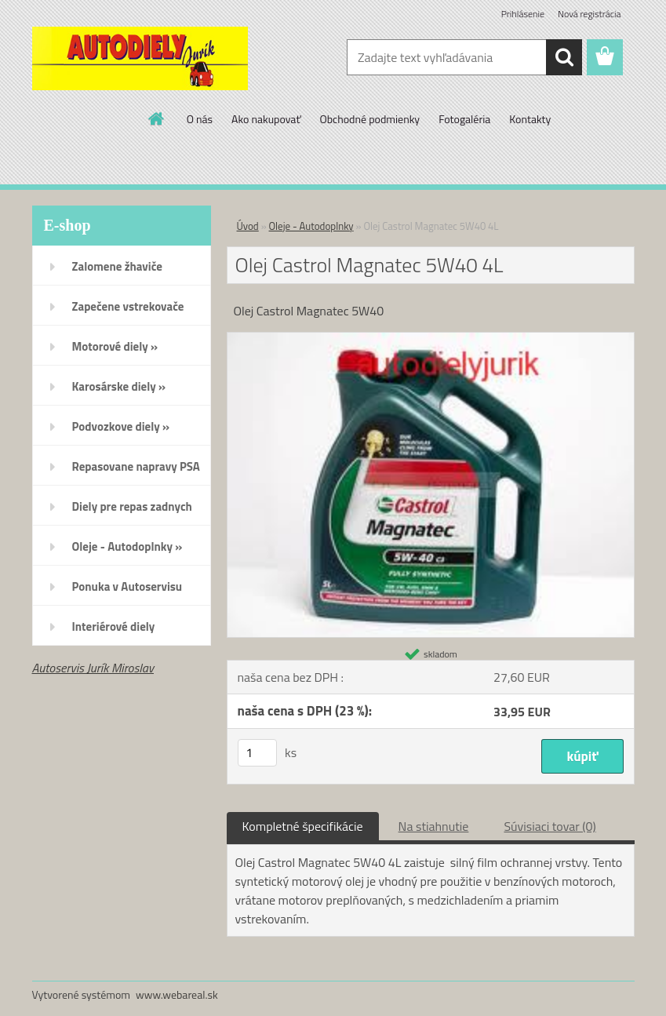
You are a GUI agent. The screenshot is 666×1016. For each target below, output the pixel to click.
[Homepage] (157, 118)
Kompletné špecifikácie (302, 826)
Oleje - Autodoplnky (311, 226)
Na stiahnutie (434, 826)
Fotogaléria (464, 119)
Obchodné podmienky (369, 119)
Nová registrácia (589, 13)
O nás (200, 119)
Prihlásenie (522, 13)
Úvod (248, 226)
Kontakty (530, 119)
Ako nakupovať (265, 119)
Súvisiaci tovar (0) (549, 826)
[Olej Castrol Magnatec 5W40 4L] (430, 339)
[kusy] (257, 753)
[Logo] (140, 58)
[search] (564, 57)
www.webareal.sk (177, 994)
